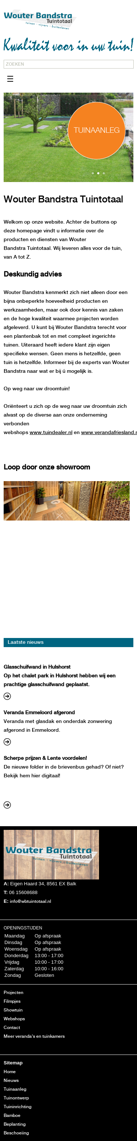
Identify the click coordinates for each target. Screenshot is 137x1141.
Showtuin (13, 1010)
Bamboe (12, 1115)
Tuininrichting (17, 1107)
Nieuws (11, 1080)
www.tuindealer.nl (51, 432)
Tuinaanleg (15, 1089)
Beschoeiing (16, 1133)
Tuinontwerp (16, 1098)
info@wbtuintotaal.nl (30, 901)
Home (10, 1072)
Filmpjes (12, 1001)
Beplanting (15, 1124)
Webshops (14, 1019)
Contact (12, 1027)
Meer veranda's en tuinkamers (34, 1036)
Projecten (13, 992)
